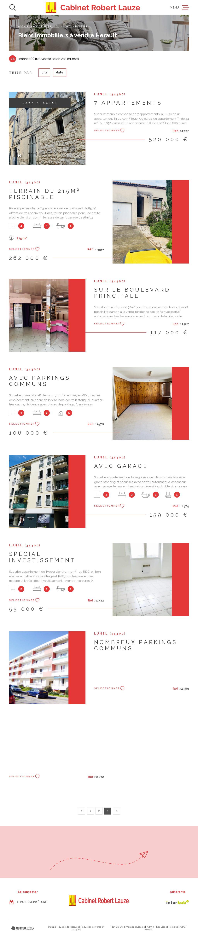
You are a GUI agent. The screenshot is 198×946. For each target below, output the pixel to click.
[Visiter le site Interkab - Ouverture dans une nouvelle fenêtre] (177, 902)
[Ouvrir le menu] (179, 7)
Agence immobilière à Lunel (38, 26)
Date (59, 72)
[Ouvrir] (12, 7)
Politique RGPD (177, 927)
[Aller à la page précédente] (81, 811)
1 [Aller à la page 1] (90, 811)
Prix (44, 72)
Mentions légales (135, 927)
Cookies (148, 929)
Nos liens (161, 927)
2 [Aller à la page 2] (99, 811)
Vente (67, 26)
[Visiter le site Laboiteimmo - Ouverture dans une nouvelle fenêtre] (22, 928)
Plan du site (117, 927)
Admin (150, 927)
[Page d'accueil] (93, 7)
